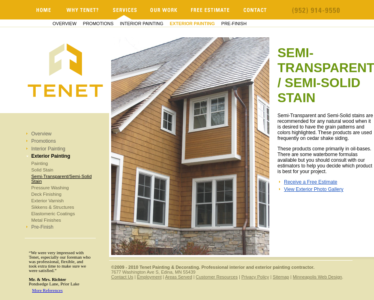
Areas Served (178, 276)
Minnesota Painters (43, 9)
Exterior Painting (192, 23)
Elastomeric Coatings (53, 213)
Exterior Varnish (47, 200)
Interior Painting (141, 23)
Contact (255, 9)
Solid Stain (42, 169)
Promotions (98, 23)
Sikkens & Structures (52, 207)
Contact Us (122, 276)
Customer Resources (217, 276)
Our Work (164, 9)
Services (125, 9)
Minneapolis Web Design (317, 276)
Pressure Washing (50, 187)
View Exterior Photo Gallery (314, 189)
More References (47, 290)
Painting (39, 163)
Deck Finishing (46, 194)
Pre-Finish (234, 23)
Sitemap (281, 276)
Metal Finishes (46, 220)
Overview (65, 23)
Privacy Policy (255, 276)
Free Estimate (210, 9)
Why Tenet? (83, 9)
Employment (149, 276)
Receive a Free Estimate (310, 182)
